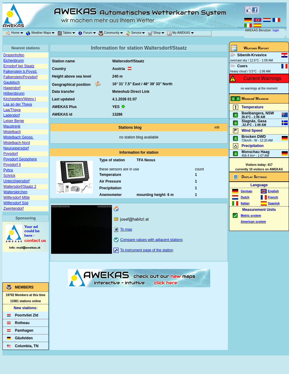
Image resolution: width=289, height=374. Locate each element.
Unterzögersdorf (16, 181)
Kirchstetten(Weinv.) (19, 99)
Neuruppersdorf (16, 148)
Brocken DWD (254, 137)
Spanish (274, 203)
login (276, 30)
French (273, 197)
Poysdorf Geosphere (20, 159)
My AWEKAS (181, 33)
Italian (245, 203)
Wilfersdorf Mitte (16, 197)
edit (216, 127)
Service (137, 33)
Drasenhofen (13, 55)
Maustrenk (11, 126)
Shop (157, 33)
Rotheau (22, 323)
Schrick (9, 175)
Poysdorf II (12, 165)
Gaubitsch (11, 82)
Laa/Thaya (12, 110)
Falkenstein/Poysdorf (20, 77)
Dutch (245, 197)
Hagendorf (11, 88)
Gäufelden (24, 338)
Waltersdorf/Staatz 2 (19, 186)
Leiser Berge (13, 121)
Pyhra (8, 170)
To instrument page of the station (146, 250)
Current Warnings (262, 78)
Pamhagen (24, 330)
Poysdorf (10, 154)
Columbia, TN (26, 346)
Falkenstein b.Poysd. (20, 71)
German (246, 191)
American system (253, 221)
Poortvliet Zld (26, 315)
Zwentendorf (13, 208)
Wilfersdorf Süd (15, 203)
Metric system (251, 215)
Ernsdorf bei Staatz (18, 66)
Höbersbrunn (13, 93)
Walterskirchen (15, 192)
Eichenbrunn (13, 60)
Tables (67, 33)
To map (126, 229)
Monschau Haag (256, 152)
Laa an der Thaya (17, 104)
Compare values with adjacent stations (151, 240)
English (273, 191)
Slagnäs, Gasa (254, 121)
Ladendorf (11, 115)
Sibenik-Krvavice (252, 55)
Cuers (242, 66)
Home (15, 33)
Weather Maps (41, 33)
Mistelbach (12, 132)
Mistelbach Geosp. (18, 137)
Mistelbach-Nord (16, 143)
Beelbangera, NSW (258, 113)
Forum (88, 33)
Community (111, 33)
